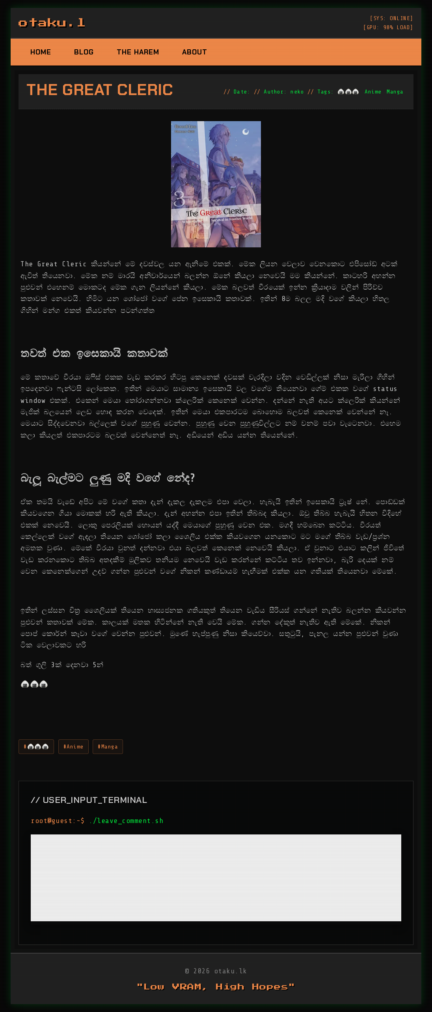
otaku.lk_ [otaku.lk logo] (62, 23)
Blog (84, 52)
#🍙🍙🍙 (36, 746)
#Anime (73, 746)
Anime (373, 91)
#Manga (108, 746)
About (194, 52)
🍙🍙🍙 (348, 91)
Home (40, 52)
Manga (395, 91)
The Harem (138, 52)
